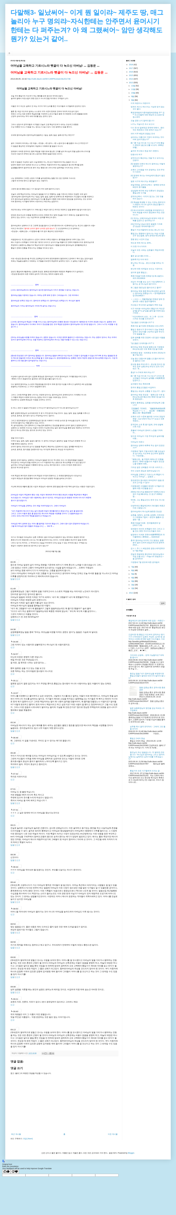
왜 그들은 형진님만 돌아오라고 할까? (146, 287)
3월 (132, 581)
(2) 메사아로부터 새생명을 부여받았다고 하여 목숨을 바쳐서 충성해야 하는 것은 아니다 (148, 212)
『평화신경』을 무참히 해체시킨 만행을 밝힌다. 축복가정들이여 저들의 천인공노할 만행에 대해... (147, 461)
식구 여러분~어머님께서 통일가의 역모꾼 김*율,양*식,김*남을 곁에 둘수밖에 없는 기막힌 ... (148, 311)
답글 (12, 579)
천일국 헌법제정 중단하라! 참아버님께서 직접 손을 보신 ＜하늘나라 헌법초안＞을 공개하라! (147, 556)
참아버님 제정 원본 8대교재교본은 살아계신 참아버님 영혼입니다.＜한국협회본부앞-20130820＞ (148, 293)
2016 (131, 72)
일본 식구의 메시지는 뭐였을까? (144, 181)
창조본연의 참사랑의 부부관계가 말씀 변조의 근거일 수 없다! (147, 481)
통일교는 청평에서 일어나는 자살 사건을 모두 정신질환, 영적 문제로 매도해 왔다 (148, 234)
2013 (131, 83)
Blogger (131, 1153)
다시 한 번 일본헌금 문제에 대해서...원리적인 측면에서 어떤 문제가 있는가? (147, 129)
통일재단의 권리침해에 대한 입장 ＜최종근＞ (146, 621)
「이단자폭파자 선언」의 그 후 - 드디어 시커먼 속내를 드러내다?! (147, 318)
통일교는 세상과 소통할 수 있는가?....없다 (148, 391)
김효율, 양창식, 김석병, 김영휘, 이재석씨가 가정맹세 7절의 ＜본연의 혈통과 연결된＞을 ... (147, 517)
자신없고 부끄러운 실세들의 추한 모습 (146, 305)
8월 (132, 100)
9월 (132, 96)
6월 (132, 570)
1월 (132, 588)
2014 (131, 79)
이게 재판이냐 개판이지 (140, 103)
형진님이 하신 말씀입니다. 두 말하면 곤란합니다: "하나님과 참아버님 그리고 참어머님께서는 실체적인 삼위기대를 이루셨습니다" (146, 755)
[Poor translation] (15, 1172)
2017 (131, 68)
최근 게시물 (16, 1134)
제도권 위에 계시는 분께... (141, 243)
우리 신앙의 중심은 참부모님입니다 (145, 471)
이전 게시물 (113, 1134)
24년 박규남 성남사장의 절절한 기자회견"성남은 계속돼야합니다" (146, 225)
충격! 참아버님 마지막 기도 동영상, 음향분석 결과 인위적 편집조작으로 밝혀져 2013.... (147, 542)
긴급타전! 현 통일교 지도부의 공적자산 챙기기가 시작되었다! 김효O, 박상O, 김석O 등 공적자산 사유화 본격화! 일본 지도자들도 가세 (146, 636)
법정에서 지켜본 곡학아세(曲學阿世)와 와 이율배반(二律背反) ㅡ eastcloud (148, 536)
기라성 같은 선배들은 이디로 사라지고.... (147, 467)
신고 (18, 579)
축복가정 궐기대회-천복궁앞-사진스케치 (147, 326)
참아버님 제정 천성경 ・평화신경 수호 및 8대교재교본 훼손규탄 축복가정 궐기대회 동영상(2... (148, 397)
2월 (132, 585)
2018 (131, 65)
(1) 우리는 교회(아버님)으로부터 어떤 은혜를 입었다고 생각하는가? (147, 219)
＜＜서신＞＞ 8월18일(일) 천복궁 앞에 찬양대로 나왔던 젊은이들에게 (148, 300)
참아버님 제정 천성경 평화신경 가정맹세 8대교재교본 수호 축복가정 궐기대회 (147, 348)
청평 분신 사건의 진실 (140, 239)
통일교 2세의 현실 (137, 738)
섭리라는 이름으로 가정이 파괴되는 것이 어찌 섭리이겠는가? (147, 138)
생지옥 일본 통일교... (139, 272)
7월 (132, 567)
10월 (133, 93)
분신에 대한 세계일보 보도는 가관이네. (147, 269)
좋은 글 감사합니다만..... (141, 256)
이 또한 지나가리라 (138, 246)
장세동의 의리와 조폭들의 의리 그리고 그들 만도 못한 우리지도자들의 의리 (147, 530)
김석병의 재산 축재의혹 (140, 384)
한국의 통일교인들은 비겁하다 (143, 387)
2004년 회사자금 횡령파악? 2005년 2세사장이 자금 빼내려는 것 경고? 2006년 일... (148, 494)
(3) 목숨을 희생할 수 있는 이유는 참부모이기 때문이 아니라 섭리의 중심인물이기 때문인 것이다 (148, 204)
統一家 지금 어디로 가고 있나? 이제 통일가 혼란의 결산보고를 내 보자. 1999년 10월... (147, 145)
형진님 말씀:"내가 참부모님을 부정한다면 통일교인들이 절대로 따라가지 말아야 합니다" (146, 676)
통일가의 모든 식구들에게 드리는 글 (145, 771)
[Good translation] (6, 1172)
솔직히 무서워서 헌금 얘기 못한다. (145, 151)
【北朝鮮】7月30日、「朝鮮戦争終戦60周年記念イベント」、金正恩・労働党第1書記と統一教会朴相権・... (148, 410)
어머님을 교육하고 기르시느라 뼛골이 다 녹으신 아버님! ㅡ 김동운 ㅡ (147, 475)
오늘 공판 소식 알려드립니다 (142, 121)
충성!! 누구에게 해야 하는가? (142, 372)
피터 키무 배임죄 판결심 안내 (143, 134)
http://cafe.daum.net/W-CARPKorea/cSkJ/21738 (48, 79)
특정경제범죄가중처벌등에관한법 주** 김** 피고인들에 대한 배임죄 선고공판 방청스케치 (147, 114)
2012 (131, 593)
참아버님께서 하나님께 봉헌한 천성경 (146, 511)
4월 (132, 578)
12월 (133, 86)
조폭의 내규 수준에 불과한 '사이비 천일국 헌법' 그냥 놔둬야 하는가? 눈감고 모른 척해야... (148, 418)
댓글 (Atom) (28, 1139)
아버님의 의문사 (137, 442)
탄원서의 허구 (136, 154)
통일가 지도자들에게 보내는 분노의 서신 (147, 230)
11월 (133, 89)
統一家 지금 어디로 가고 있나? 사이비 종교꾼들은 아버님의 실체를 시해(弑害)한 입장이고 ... (148, 378)
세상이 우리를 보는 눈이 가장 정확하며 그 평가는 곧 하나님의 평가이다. (148, 283)
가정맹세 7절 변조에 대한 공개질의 (145, 562)
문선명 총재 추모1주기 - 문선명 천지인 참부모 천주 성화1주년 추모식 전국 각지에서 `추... (148, 366)
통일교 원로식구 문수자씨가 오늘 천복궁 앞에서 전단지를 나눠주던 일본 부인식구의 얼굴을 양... (147, 331)
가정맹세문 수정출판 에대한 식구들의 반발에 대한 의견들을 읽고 (147, 487)
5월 (132, 574)
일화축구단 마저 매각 (139, 259)
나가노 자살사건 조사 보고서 (142, 124)
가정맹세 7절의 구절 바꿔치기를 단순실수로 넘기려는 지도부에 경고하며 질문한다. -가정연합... (148, 453)
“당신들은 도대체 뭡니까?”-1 (142, 343)
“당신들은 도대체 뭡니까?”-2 (142, 322)
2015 (131, 75)
